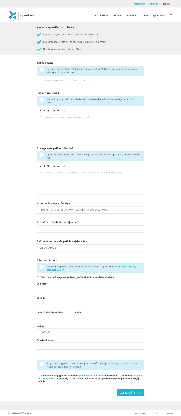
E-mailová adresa (90, 344)
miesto (109, 316)
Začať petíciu (100, 15)
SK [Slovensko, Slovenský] (166, 3)
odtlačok (155, 413)
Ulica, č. (90, 302)
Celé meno (90, 287)
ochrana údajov (141, 413)
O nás (145, 15)
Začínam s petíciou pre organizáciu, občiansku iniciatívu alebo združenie (75, 277)
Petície (117, 15)
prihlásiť (154, 3)
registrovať (139, 3)
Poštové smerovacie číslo (53, 316)
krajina (90, 330)
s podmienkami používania (91, 375)
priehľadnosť (167, 413)
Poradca (131, 15)
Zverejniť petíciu (130, 392)
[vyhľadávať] (171, 15)
